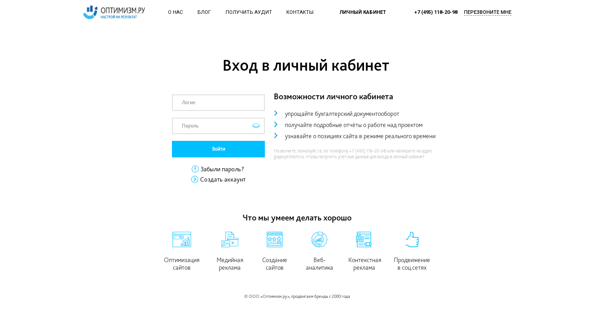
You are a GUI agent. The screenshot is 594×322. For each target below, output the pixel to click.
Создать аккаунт (223, 179)
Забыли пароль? (222, 169)
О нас (175, 12)
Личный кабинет (362, 12)
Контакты (300, 12)
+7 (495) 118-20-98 (435, 12)
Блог (204, 12)
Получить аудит (249, 12)
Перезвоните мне (487, 12)
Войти (218, 149)
